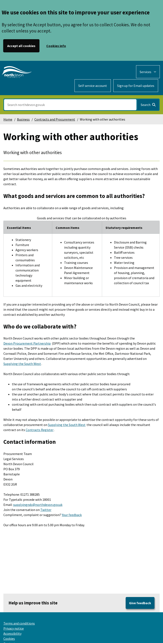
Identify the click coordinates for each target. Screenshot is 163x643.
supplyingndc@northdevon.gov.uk (37, 504)
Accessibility (12, 633)
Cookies (9, 638)
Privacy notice (13, 628)
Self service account (92, 86)
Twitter (45, 510)
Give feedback (140, 603)
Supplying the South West (22, 364)
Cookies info (56, 46)
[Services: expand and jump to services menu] (148, 71)
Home (7, 119)
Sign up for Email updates (135, 86)
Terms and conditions (19, 623)
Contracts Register (39, 430)
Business (23, 119)
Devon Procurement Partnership (27, 343)
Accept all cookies (21, 46)
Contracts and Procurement (54, 119)
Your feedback (72, 515)
